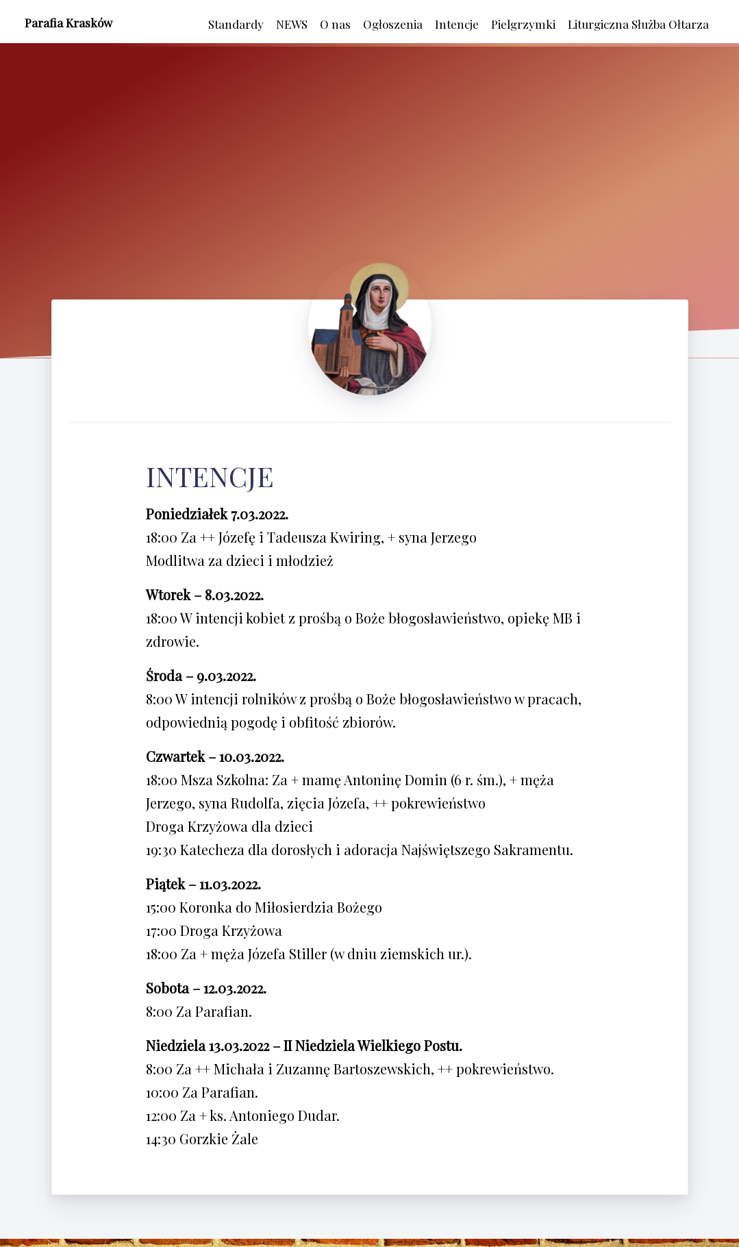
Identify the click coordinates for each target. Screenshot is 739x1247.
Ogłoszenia (393, 24)
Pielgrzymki (523, 24)
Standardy (236, 24)
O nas (335, 24)
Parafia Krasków (68, 22)
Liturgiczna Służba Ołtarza (638, 24)
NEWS (292, 24)
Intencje (457, 24)
